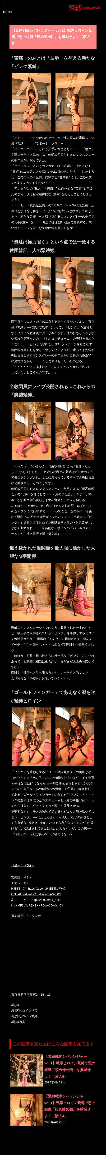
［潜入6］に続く (22, 865)
